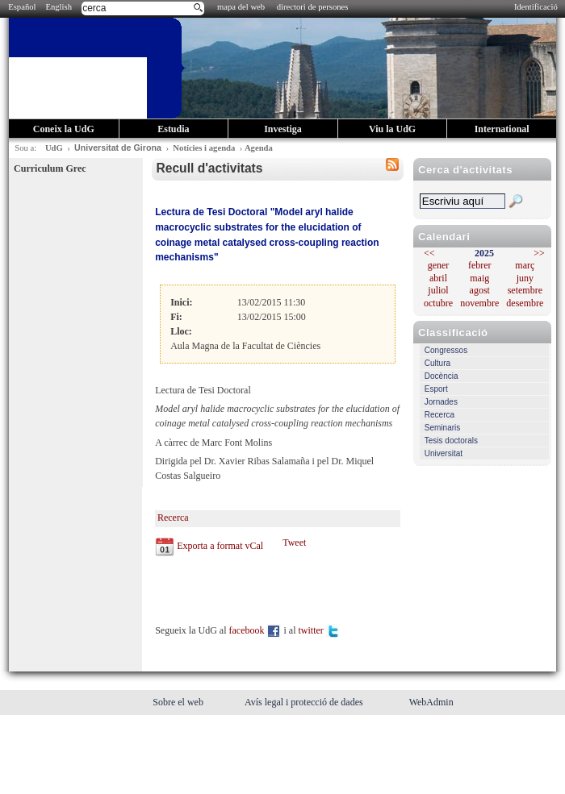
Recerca (439, 414)
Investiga (283, 129)
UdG (54, 147)
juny (525, 278)
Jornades (441, 401)
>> (539, 253)
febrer (480, 265)
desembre (524, 303)
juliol (438, 290)
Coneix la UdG (63, 129)
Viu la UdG (392, 129)
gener (439, 265)
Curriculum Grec (50, 168)
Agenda (259, 147)
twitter (319, 630)
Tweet (294, 542)
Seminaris (442, 427)
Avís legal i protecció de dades (305, 702)
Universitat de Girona (117, 147)
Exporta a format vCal (220, 545)
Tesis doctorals (451, 440)
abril (438, 278)
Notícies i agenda (204, 147)
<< (429, 253)
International (502, 129)
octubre (438, 303)
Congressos (446, 350)
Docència (441, 376)
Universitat (443, 453)
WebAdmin (431, 702)
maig (479, 278)
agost (480, 290)
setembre (525, 290)
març (524, 265)
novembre (479, 303)
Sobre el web (179, 702)
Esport (436, 389)
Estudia (173, 129)
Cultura (437, 363)
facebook (255, 630)
